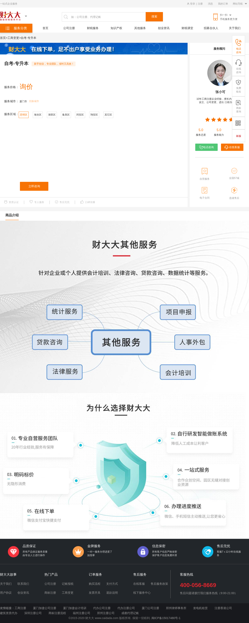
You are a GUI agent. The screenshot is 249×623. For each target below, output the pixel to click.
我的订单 (223, 3)
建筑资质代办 (8, 613)
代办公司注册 (102, 608)
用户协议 (6, 592)
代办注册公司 (126, 608)
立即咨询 (34, 186)
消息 (210, 3)
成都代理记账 (130, 613)
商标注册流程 (57, 613)
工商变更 (67, 592)
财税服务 (93, 28)
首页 (45, 28)
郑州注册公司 (106, 613)
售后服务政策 (159, 583)
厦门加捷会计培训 (74, 608)
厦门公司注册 (150, 608)
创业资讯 (164, 28)
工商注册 (20, 608)
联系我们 (23, 583)
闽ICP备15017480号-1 (166, 618)
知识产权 (116, 28)
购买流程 (94, 583)
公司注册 (69, 28)
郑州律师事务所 (176, 608)
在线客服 (232, 147)
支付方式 (112, 583)
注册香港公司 (223, 608)
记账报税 (67, 583)
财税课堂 (187, 28)
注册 (200, 3)
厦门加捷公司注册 (44, 608)
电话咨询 (206, 147)
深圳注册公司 (33, 613)
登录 (192, 3)
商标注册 (50, 592)
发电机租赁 (200, 608)
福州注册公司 (81, 613)
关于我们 (234, 28)
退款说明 (112, 592)
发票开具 (94, 592)
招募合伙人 (211, 28)
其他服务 (140, 28)
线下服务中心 (142, 592)
